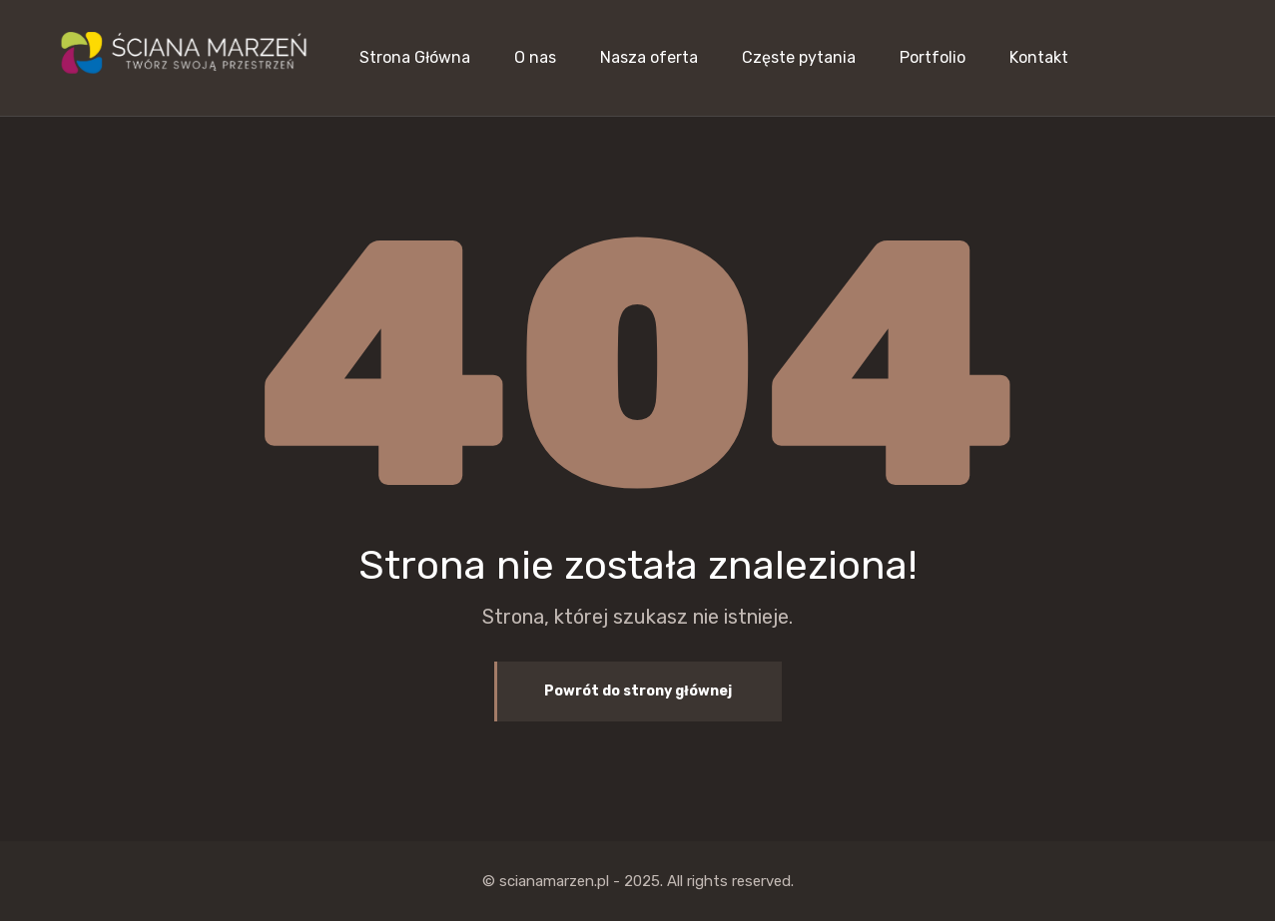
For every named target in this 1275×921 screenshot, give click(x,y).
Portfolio (932, 57)
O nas (535, 57)
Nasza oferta (649, 57)
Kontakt (1038, 57)
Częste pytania (799, 57)
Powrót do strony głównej (638, 691)
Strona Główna (414, 57)
